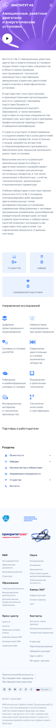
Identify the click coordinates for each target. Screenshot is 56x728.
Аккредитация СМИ (11, 641)
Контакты (12, 486)
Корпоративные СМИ (12, 637)
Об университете (10, 561)
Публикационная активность (38, 581)
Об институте (14, 455)
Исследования (37, 561)
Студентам (13, 480)
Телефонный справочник (41, 633)
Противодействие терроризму (17, 678)
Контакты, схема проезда (38, 622)
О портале (35, 641)
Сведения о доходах (40, 651)
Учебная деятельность (13, 589)
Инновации (35, 565)
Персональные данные (41, 646)
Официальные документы (8, 566)
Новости (6, 622)
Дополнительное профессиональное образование (11, 602)
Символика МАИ (9, 646)
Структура (7, 576)
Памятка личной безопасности (17, 674)
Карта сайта (36, 656)
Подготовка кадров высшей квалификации (40, 574)
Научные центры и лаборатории (23, 467)
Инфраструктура (38, 595)
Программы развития (12, 572)
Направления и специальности (23, 474)
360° (32, 604)
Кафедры (12, 461)
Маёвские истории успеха (11, 631)
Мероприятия (36, 569)
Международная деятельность (10, 593)
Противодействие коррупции (17, 682)
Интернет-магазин (39, 661)
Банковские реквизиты (41, 628)
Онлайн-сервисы (38, 600)
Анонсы (6, 626)
